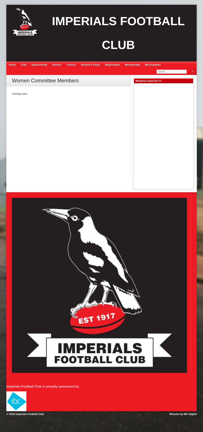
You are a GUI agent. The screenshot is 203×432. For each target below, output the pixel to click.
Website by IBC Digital (183, 414)
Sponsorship (39, 64)
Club (24, 64)
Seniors (57, 64)
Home (12, 64)
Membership (132, 64)
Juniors (71, 64)
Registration (112, 64)
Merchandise (153, 64)
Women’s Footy (90, 64)
